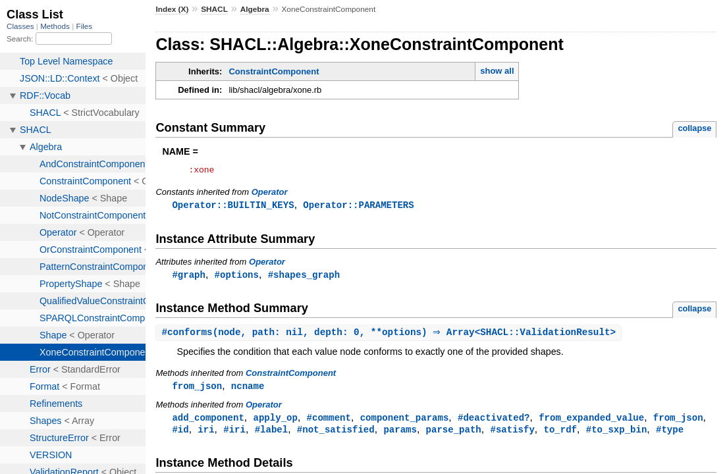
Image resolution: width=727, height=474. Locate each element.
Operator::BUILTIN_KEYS (233, 207)
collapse (694, 128)
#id (180, 435)
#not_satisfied (336, 435)
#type (670, 435)
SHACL (214, 9)
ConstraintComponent (274, 71)
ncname (248, 390)
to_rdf (560, 435)
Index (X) (171, 9)
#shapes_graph (304, 277)
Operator (270, 194)
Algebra (254, 9)
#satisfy (512, 435)
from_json (197, 390)
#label (271, 435)
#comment (329, 422)
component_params (404, 422)
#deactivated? (493, 422)
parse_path (453, 435)
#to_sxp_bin (616, 435)
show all (497, 71)
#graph (188, 277)
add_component (208, 422)
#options (237, 277)
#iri (234, 435)
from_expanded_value (591, 422)
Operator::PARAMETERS (358, 207)
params (400, 435)
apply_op (276, 422)
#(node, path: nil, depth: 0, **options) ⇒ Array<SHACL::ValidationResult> (390, 336)
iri (206, 435)
